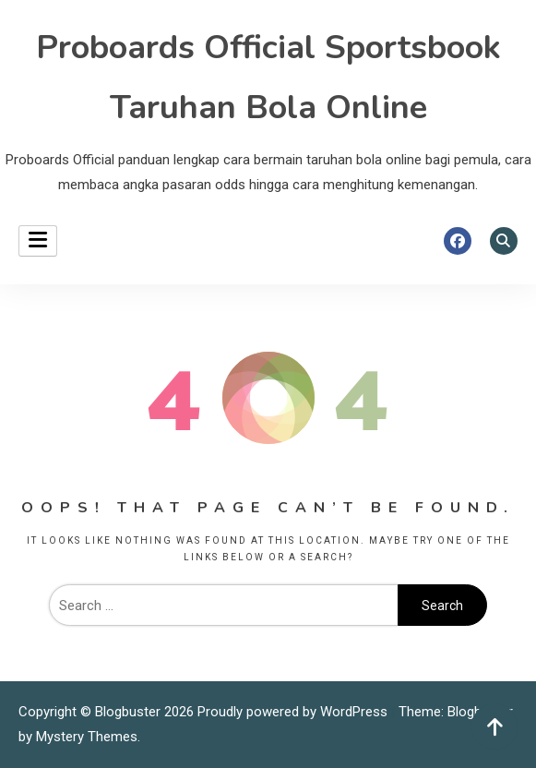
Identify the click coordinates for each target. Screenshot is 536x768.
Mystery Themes (86, 736)
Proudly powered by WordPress (294, 711)
